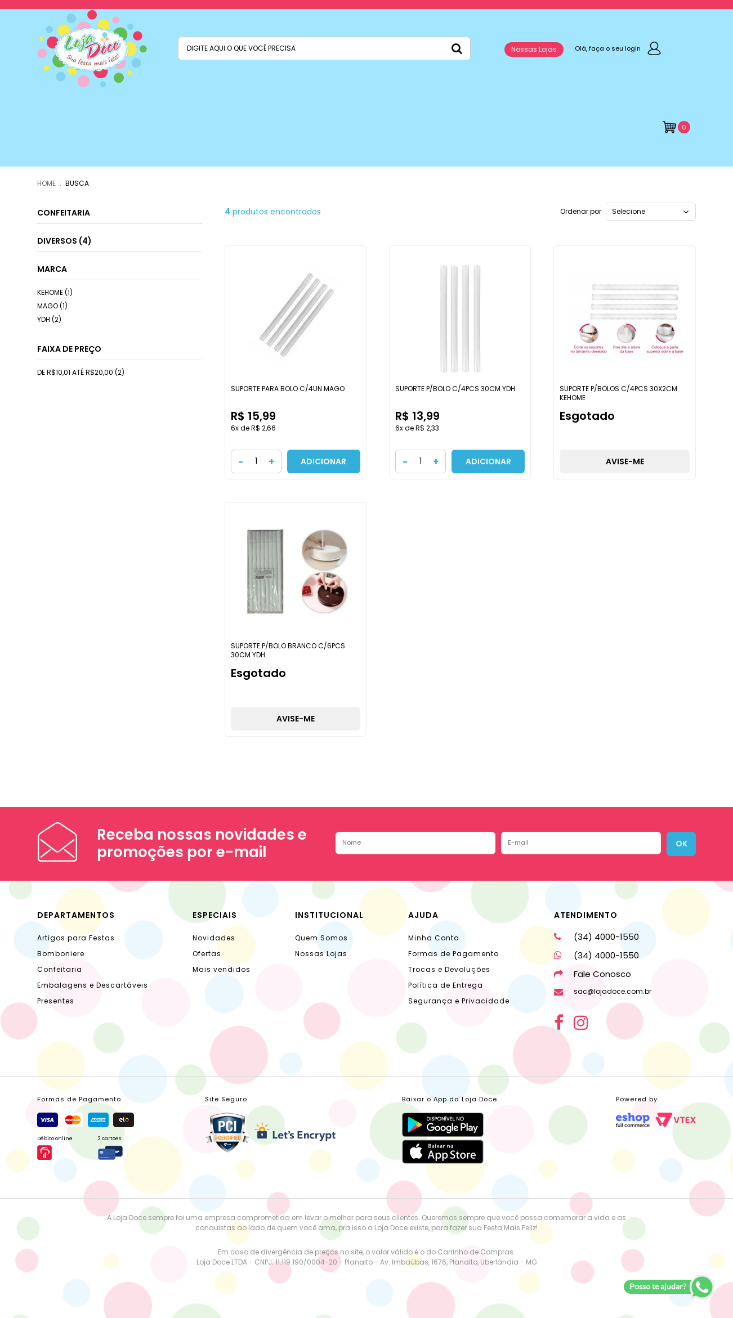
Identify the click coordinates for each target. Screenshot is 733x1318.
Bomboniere (60, 953)
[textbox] (324, 48)
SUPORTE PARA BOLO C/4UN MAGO (288, 388)
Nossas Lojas (534, 49)
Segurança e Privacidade (458, 1001)
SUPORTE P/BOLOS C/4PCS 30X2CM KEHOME (618, 393)
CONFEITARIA (63, 213)
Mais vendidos (222, 969)
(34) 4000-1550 (596, 937)
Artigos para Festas (76, 938)
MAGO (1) (52, 306)
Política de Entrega (445, 985)
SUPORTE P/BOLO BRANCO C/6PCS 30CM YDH (288, 650)
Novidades (214, 938)
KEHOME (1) (55, 292)
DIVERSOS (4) (64, 241)
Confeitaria (59, 969)
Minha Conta (433, 938)
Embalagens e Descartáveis (92, 985)
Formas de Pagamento (453, 953)
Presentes (55, 1001)
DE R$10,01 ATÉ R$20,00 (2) (80, 372)
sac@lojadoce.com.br (602, 991)
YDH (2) (49, 319)
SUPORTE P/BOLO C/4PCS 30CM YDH (455, 388)
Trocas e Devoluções (449, 969)
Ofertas (207, 953)
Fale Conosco (592, 974)
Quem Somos (321, 938)
